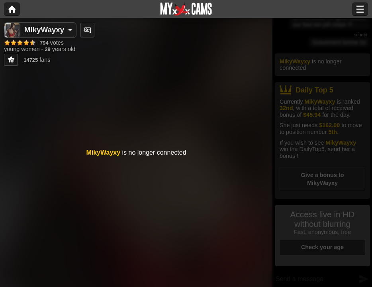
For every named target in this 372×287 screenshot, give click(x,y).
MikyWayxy (44, 30)
